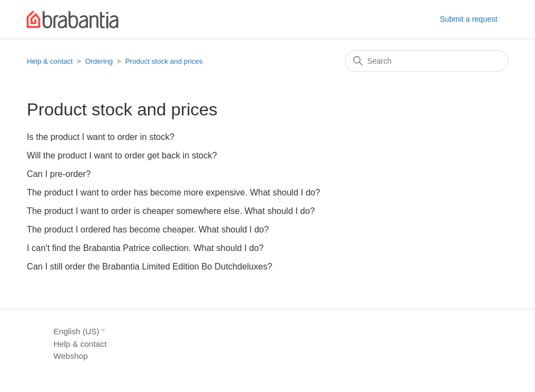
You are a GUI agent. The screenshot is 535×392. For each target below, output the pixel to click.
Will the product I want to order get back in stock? (122, 155)
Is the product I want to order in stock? (100, 137)
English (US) (79, 331)
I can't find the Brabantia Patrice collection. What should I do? (145, 248)
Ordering (99, 61)
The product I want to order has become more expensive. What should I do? (173, 192)
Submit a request (468, 19)
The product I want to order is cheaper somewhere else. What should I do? (171, 211)
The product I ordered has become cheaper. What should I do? (148, 229)
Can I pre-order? (58, 174)
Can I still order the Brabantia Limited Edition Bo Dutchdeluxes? (149, 266)
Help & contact (50, 61)
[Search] (426, 61)
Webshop (70, 355)
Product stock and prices (163, 61)
